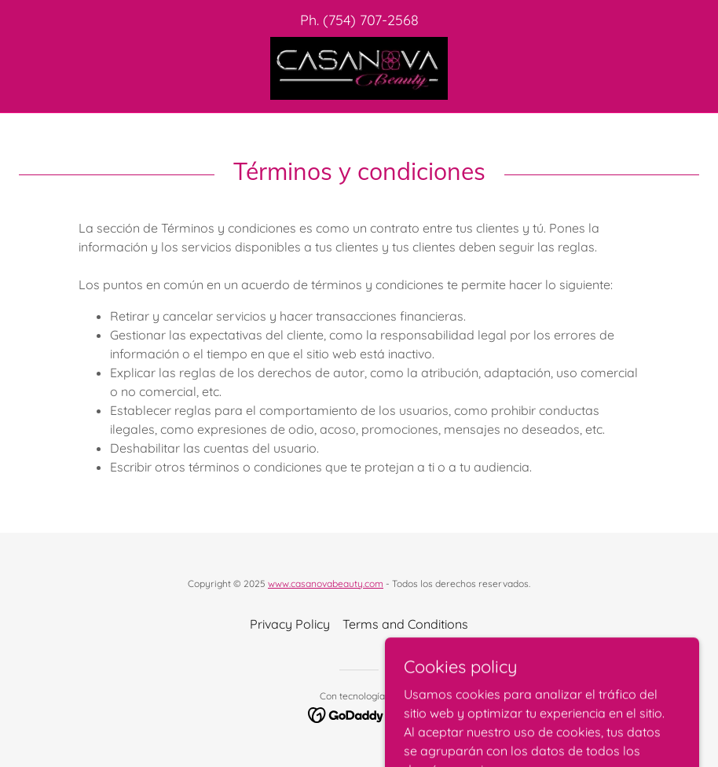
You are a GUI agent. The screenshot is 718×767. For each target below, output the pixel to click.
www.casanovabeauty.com (325, 583)
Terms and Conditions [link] (405, 624)
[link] (359, 68)
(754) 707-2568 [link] (371, 20)
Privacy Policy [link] (290, 624)
